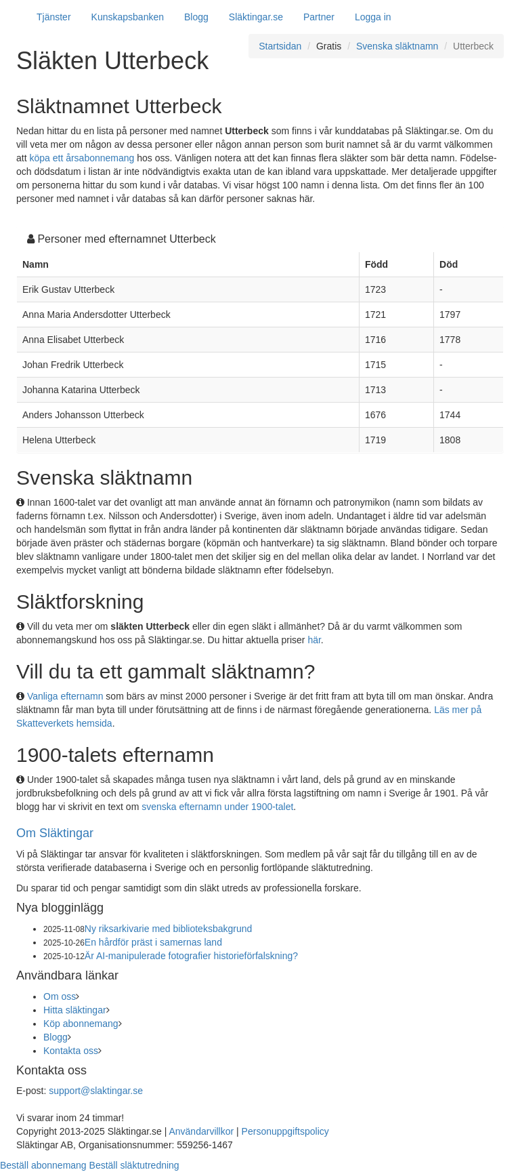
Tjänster (54, 17)
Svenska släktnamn (397, 46)
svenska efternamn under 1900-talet (217, 806)
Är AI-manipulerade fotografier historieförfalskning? (191, 955)
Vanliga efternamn (65, 696)
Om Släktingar (54, 833)
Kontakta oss (70, 1050)
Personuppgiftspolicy (285, 1131)
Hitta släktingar (74, 1010)
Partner (318, 17)
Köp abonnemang (80, 1023)
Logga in (373, 17)
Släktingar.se (256, 17)
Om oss (59, 996)
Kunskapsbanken (127, 17)
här (313, 639)
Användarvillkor (201, 1131)
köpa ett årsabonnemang (81, 158)
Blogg (196, 17)
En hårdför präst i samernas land (153, 942)
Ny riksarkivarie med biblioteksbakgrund (168, 928)
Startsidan (280, 46)
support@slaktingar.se (96, 1090)
